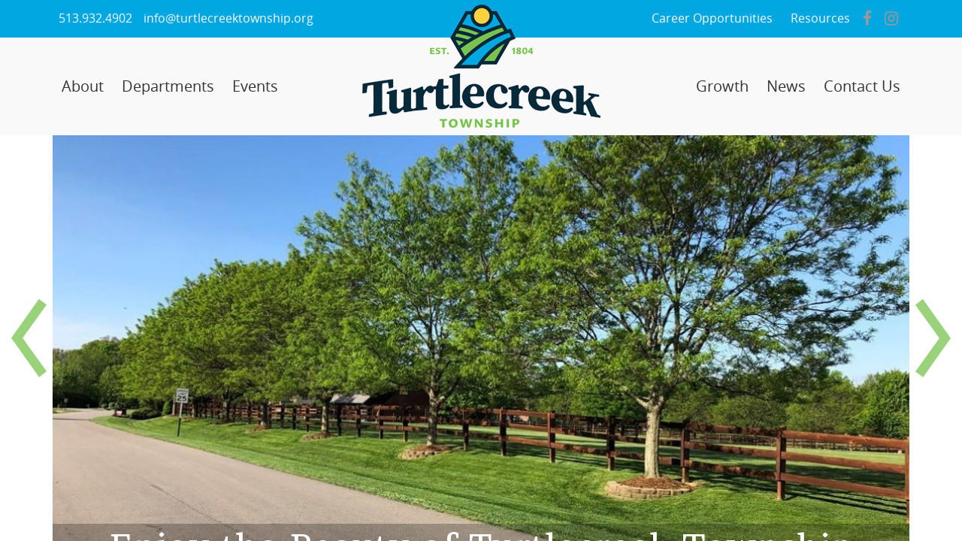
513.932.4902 (95, 18)
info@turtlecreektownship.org (228, 18)
